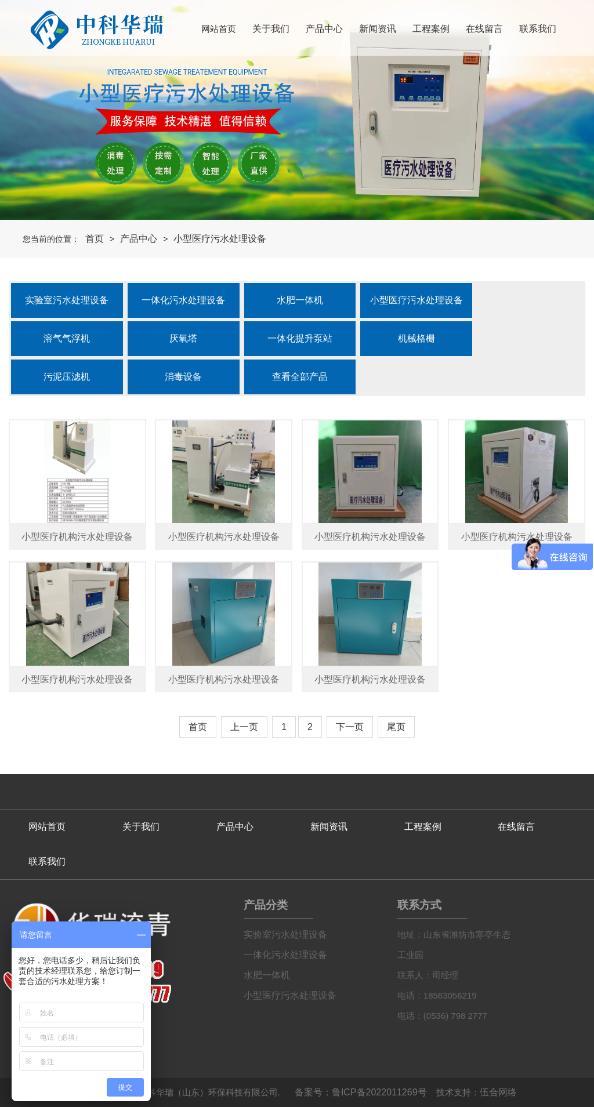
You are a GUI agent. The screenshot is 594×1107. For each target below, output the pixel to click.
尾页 (396, 727)
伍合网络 (498, 1092)
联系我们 (537, 29)
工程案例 (431, 29)
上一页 (244, 727)
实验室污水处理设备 (285, 934)
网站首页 (218, 29)
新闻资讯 (377, 29)
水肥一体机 (267, 975)
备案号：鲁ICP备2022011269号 (361, 1092)
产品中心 (324, 29)
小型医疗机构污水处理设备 (77, 537)
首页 (94, 239)
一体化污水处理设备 (285, 955)
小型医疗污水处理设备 (219, 239)
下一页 (350, 727)
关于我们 (270, 29)
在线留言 (484, 29)
